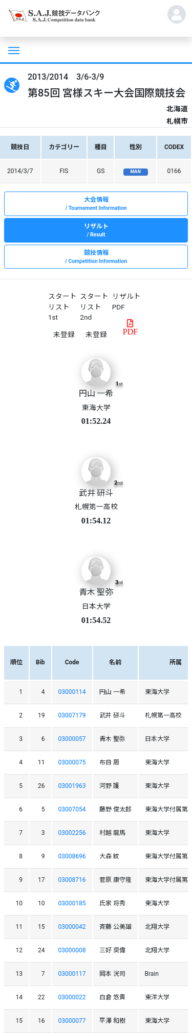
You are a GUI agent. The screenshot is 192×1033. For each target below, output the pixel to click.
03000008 (72, 950)
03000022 (72, 997)
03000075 (72, 762)
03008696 (72, 856)
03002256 (72, 832)
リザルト (96, 231)
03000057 (72, 738)
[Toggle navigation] (13, 49)
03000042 (72, 926)
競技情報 (96, 257)
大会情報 (96, 204)
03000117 (72, 973)
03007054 (72, 809)
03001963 (72, 785)
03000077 (72, 1020)
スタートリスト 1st (62, 306)
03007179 (72, 715)
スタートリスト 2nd (94, 306)
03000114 (72, 691)
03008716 (72, 879)
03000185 (72, 903)
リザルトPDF (126, 301)
